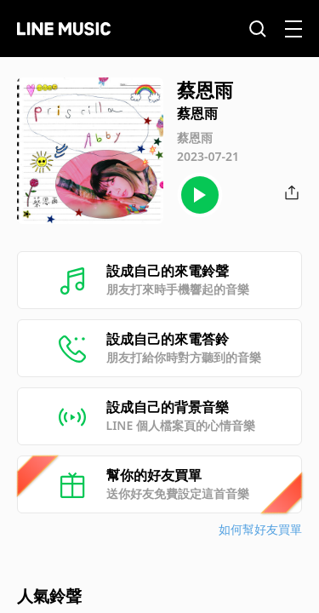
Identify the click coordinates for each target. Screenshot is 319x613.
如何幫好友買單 (260, 529)
